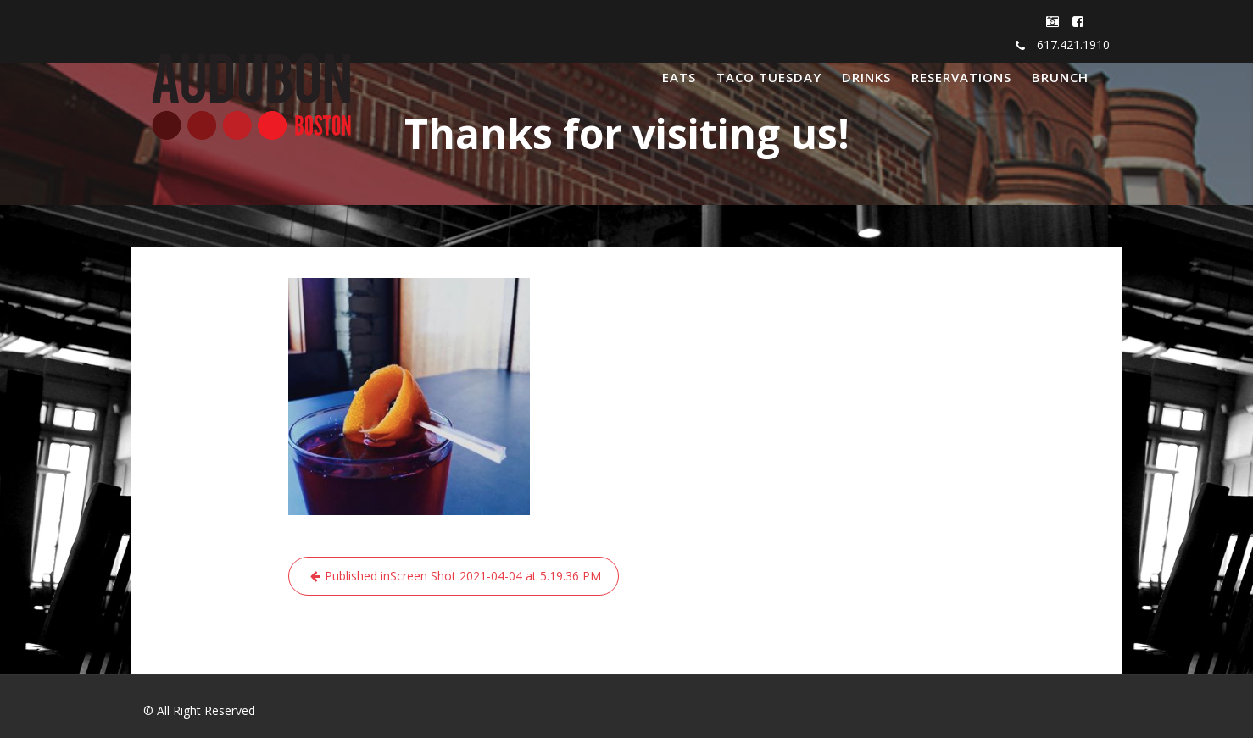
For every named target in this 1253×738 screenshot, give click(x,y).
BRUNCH (1060, 77)
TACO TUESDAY (768, 77)
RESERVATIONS (961, 77)
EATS (679, 77)
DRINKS (866, 77)
